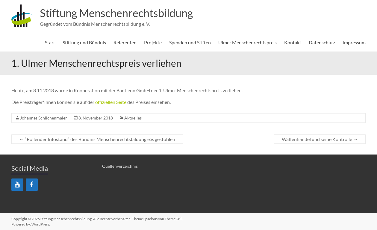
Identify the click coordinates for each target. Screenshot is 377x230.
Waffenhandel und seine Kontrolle (320, 139)
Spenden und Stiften (190, 42)
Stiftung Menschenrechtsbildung (116, 12)
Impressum (354, 42)
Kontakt (292, 42)
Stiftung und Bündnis (84, 42)
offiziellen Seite (110, 102)
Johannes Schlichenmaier (43, 117)
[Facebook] (32, 184)
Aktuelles (133, 117)
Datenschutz (322, 42)
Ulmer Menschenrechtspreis (247, 42)
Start (50, 42)
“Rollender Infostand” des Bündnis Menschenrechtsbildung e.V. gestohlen (97, 139)
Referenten (125, 42)
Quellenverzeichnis (120, 166)
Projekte (153, 42)
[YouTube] (17, 184)
